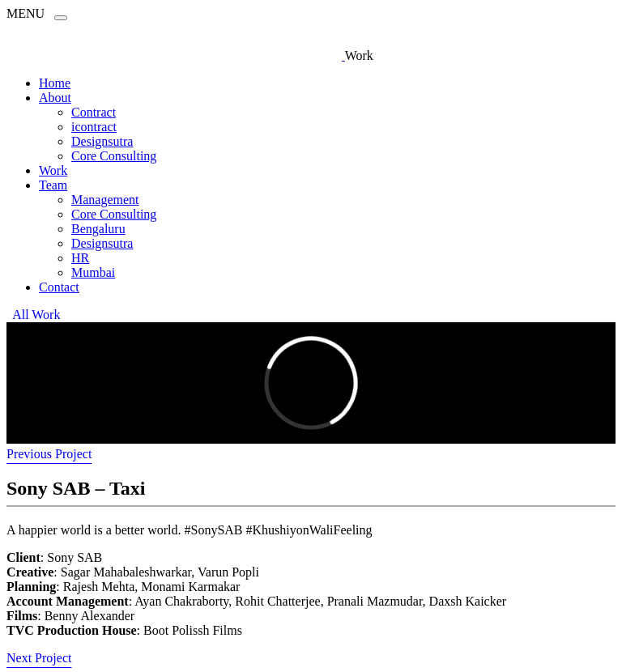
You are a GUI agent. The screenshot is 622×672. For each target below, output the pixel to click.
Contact (59, 287)
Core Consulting (113, 156)
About (55, 97)
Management (105, 199)
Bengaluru (98, 229)
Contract (93, 112)
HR (80, 258)
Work (53, 170)
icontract (94, 127)
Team (53, 185)
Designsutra (102, 141)
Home (54, 83)
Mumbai (93, 272)
